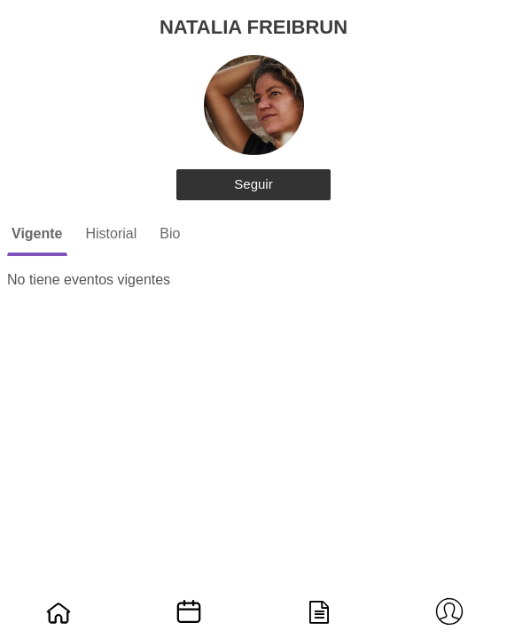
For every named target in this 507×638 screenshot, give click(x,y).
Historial (111, 233)
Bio (170, 233)
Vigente (37, 233)
